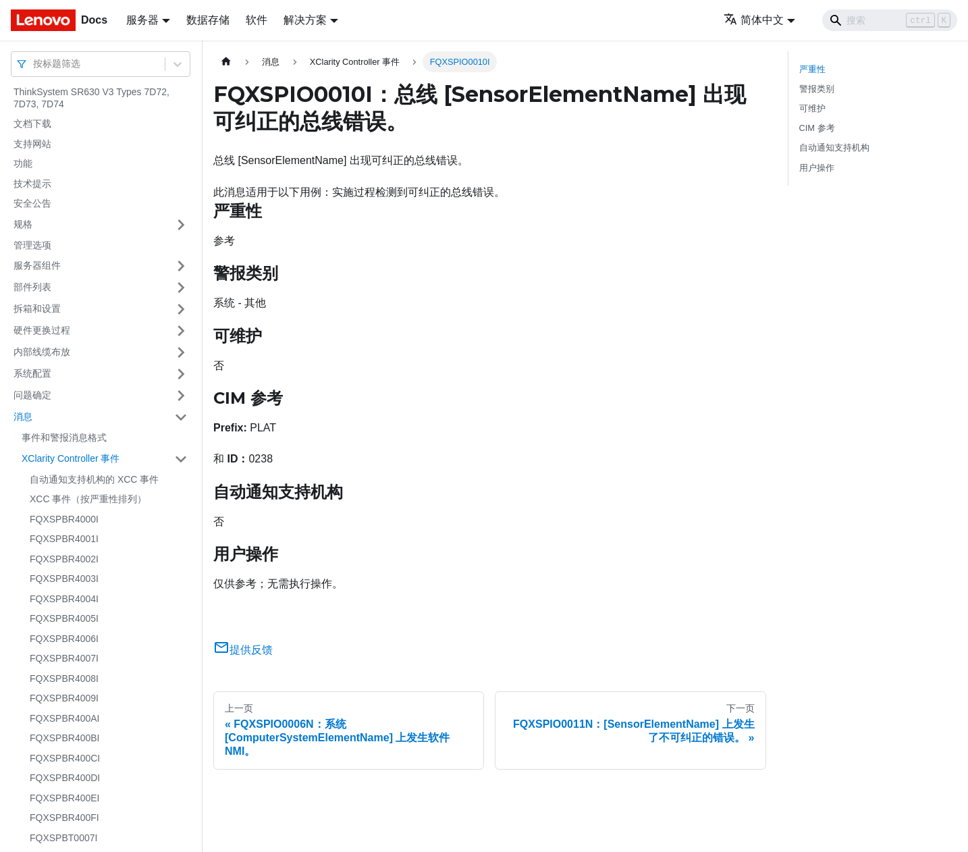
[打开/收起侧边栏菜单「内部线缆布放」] (181, 352)
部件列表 (32, 287)
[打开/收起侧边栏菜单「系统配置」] (181, 374)
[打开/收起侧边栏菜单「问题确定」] (181, 395)
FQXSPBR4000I (64, 519)
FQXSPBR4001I (64, 538)
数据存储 (208, 20)
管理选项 (32, 245)
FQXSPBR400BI (65, 738)
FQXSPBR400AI (65, 718)
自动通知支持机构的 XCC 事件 (94, 479)
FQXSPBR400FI (64, 817)
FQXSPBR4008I (64, 678)
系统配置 (32, 373)
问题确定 (32, 395)
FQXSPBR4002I (64, 559)
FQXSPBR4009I (64, 698)
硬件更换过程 (42, 330)
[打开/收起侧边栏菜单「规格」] (181, 225)
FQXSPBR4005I (64, 618)
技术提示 (32, 183)
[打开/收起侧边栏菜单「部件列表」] (181, 287)
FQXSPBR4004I (64, 598)
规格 (23, 224)
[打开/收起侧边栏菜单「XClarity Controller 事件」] (181, 459)
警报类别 (816, 89)
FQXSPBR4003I (64, 578)
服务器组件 (37, 265)
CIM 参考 (817, 128)
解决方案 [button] (305, 20)
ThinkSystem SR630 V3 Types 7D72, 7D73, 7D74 (91, 97)
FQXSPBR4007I (64, 658)
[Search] (889, 20)
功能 (23, 163)
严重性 (812, 69)
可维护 (812, 108)
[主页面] (226, 61)
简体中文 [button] (754, 20)
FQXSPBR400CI (65, 758)
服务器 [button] (142, 20)
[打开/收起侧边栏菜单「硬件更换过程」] (181, 331)
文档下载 (32, 123)
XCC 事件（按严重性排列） (88, 499)
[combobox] (34, 64)
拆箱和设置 (37, 308)
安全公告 (32, 203)
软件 (256, 20)
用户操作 (816, 168)
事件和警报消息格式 (64, 437)
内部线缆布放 (42, 351)
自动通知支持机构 (834, 147)
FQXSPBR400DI (65, 777)
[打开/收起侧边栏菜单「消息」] (181, 417)
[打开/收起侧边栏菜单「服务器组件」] (181, 266)
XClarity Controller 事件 (70, 458)
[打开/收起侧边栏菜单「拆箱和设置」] (181, 309)
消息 (23, 416)
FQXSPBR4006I (64, 638)
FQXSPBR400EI (65, 798)
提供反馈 (243, 650)
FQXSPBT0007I (63, 837)
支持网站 (32, 143)
